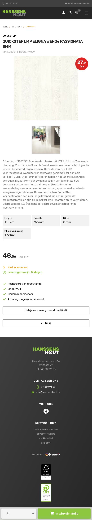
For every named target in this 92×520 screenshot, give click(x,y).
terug (46, 323)
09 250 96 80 (10, 3)
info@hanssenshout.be (77, 3)
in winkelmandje (64, 513)
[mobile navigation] (86, 13)
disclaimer (46, 442)
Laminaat (31, 27)
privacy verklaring (46, 434)
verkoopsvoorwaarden (46, 429)
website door (46, 454)
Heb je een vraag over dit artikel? (46, 310)
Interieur (17, 27)
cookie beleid (46, 438)
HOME (5, 27)
